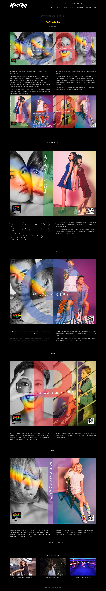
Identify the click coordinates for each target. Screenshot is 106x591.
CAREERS (72, 7)
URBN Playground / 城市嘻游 (53, 577)
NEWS (65, 7)
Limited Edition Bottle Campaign (83, 577)
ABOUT (52, 7)
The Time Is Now (53, 22)
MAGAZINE (88, 7)
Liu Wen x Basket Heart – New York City (23, 577)
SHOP (95, 7)
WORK (58, 7)
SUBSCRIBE (80, 7)
